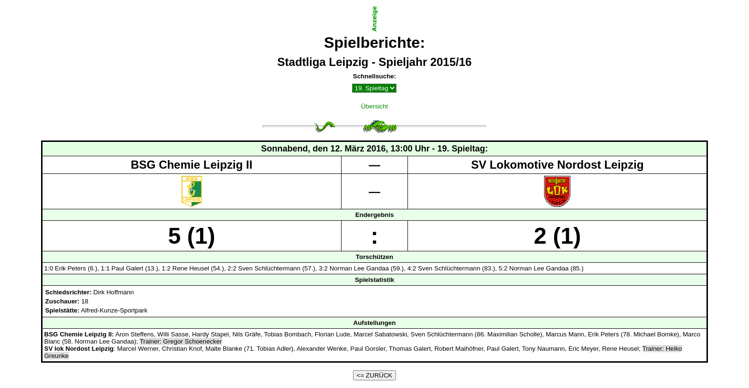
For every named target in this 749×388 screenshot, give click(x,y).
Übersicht (374, 106)
